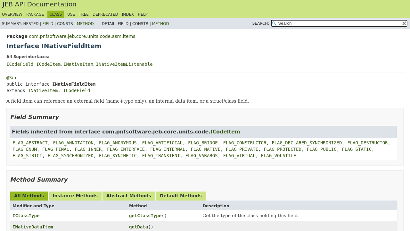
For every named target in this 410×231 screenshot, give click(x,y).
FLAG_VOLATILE (278, 155)
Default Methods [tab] (181, 195)
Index (128, 14)
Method (85, 23)
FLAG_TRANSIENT (161, 155)
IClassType (25, 215)
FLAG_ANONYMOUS (118, 142)
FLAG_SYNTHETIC (118, 155)
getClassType (145, 215)
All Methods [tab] (29, 195)
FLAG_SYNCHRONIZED (71, 155)
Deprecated (105, 14)
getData (138, 226)
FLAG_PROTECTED (282, 149)
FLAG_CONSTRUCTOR (244, 142)
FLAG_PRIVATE (242, 149)
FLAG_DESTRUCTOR (367, 142)
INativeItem (78, 64)
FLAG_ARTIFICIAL (162, 142)
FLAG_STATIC (357, 149)
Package (35, 14)
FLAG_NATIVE (205, 149)
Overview (12, 14)
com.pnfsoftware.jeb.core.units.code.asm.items (82, 36)
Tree (84, 14)
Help (143, 14)
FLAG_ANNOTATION (73, 142)
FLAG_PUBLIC (322, 149)
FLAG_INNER (88, 149)
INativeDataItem (32, 226)
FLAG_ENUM (24, 149)
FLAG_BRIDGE (203, 142)
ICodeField (19, 64)
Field (47, 23)
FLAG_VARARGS (201, 155)
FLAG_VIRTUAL (239, 155)
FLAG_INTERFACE (126, 149)
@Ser (11, 77)
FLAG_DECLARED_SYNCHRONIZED (307, 142)
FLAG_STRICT (27, 155)
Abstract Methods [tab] (128, 195)
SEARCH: (260, 23)
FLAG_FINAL (55, 149)
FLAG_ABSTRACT (30, 142)
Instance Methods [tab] (75, 195)
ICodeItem (48, 64)
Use (71, 14)
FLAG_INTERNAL (167, 149)
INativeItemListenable (124, 64)
